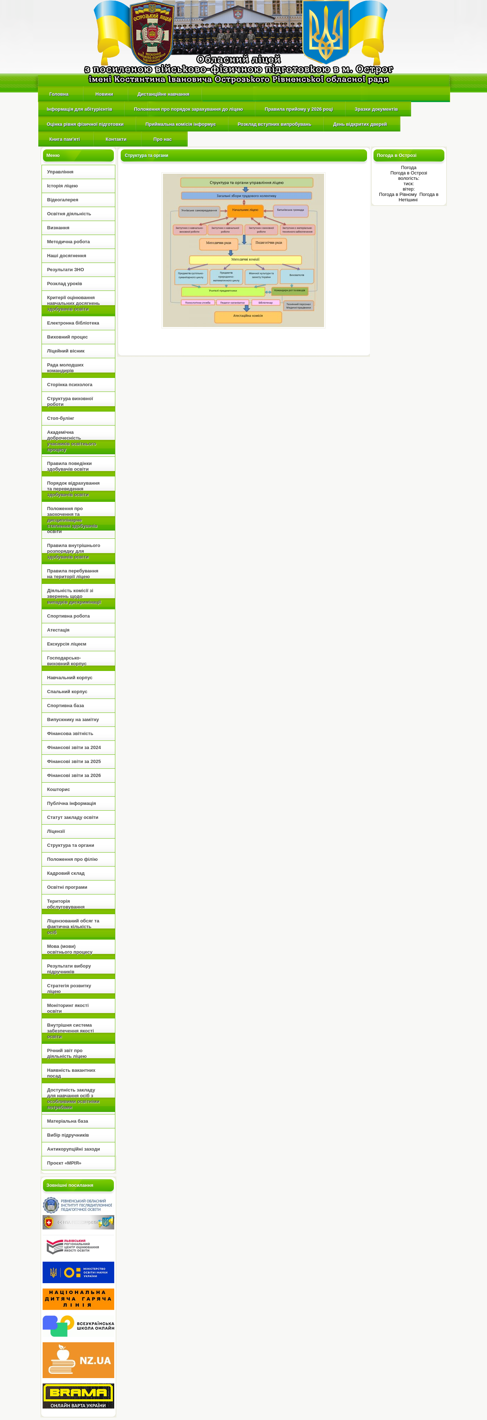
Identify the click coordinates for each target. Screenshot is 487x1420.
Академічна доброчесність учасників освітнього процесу (71, 441)
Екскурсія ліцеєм (67, 644)
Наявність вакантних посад (71, 1073)
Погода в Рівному (398, 194)
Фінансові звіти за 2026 (74, 775)
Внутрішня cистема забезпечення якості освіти (70, 1030)
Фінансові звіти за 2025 (74, 761)
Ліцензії (56, 831)
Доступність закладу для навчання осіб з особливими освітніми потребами (73, 1098)
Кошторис (58, 789)
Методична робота (68, 241)
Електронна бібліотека (73, 323)
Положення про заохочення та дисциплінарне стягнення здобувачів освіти (72, 520)
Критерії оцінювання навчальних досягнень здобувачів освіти (73, 303)
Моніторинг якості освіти (68, 1008)
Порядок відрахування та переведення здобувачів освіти (73, 488)
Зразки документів (376, 109)
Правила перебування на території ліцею (72, 573)
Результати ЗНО (65, 269)
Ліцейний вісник (66, 351)
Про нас (162, 139)
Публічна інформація (71, 803)
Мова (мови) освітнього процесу (70, 949)
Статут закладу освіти (72, 817)
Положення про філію (72, 859)
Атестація (58, 630)
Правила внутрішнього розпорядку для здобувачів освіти (74, 551)
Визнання (58, 227)
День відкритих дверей (360, 124)
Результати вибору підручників (69, 968)
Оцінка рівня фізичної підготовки (85, 124)
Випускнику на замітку (73, 719)
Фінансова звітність (70, 733)
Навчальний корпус (70, 677)
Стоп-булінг (60, 418)
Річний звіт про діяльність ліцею (67, 1053)
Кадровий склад (66, 873)
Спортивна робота (68, 616)
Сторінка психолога (70, 384)
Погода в (408, 173)
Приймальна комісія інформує (180, 124)
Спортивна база (65, 705)
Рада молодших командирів (65, 367)
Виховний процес (67, 337)
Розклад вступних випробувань (275, 124)
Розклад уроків (64, 283)
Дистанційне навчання (163, 94)
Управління (60, 171)
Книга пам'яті (64, 139)
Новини (104, 94)
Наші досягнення (66, 255)
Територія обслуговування (66, 904)
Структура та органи (70, 845)
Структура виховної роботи (70, 401)
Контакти (116, 139)
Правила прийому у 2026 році (299, 109)
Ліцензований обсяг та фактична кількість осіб (73, 926)
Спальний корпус (67, 691)
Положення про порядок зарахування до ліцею (188, 109)
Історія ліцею (62, 185)
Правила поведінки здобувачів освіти (69, 466)
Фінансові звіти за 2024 (74, 747)
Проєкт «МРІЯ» (64, 1163)
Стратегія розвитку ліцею (69, 988)
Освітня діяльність (69, 213)
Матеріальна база (67, 1121)
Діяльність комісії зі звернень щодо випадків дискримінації (74, 596)
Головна (59, 94)
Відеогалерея (62, 199)
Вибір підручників (68, 1135)
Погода (408, 167)
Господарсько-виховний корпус (67, 660)
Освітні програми (67, 887)
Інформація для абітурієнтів (79, 109)
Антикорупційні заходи (73, 1149)
